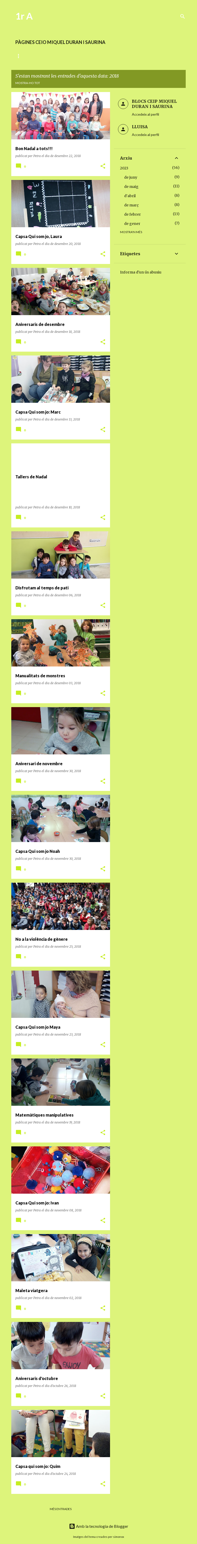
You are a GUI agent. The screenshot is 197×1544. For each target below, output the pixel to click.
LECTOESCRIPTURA (62, 56)
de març (131, 205)
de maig (131, 186)
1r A (24, 16)
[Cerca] (183, 16)
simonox (118, 1536)
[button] (103, 166)
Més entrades (61, 1509)
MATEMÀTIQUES (102, 56)
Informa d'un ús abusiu (140, 272)
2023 (124, 168)
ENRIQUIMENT (137, 56)
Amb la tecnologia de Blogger (98, 1526)
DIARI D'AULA (25, 56)
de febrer (132, 214)
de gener (132, 223)
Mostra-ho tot (27, 83)
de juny (130, 177)
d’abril (130, 196)
